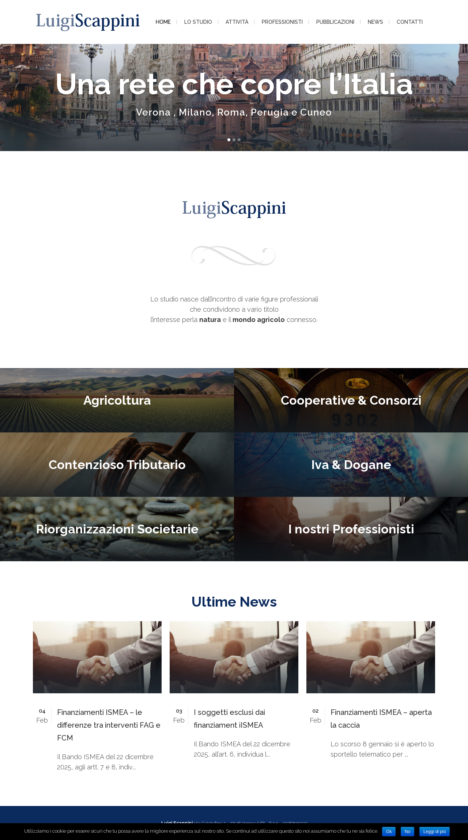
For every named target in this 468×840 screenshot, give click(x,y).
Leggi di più (434, 831)
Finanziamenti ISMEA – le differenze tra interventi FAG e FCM (109, 725)
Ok (389, 831)
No (407, 831)
